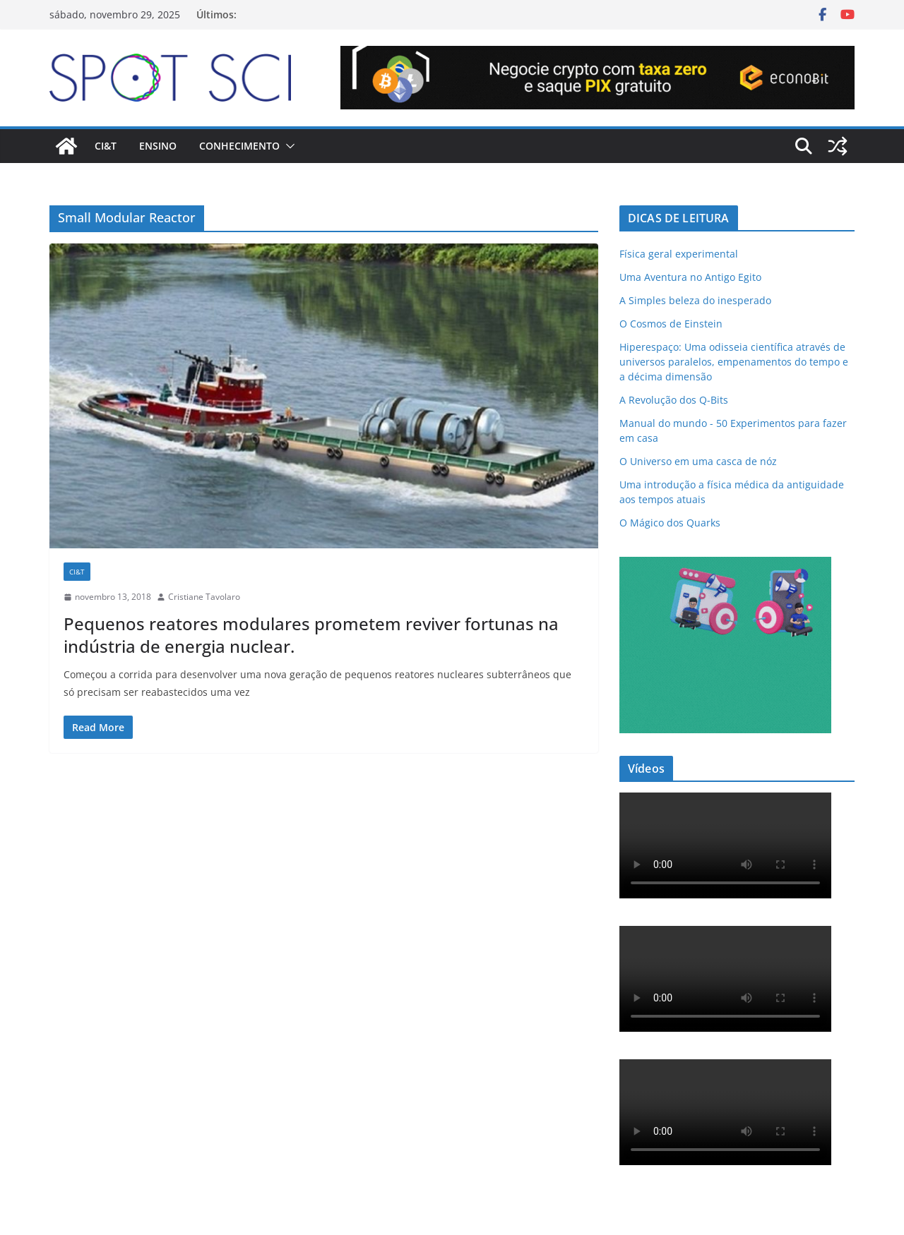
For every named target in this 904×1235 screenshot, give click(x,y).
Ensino (158, 145)
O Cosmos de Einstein (670, 323)
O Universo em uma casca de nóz (698, 461)
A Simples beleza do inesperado (695, 300)
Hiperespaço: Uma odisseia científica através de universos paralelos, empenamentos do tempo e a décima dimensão (733, 361)
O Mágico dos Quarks (669, 522)
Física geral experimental (678, 253)
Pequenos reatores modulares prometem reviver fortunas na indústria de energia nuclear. (311, 634)
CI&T (106, 145)
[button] (287, 146)
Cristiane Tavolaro (204, 597)
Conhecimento (239, 145)
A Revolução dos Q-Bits (673, 399)
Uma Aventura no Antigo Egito (690, 277)
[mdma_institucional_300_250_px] (725, 565)
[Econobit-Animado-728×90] (597, 56)
